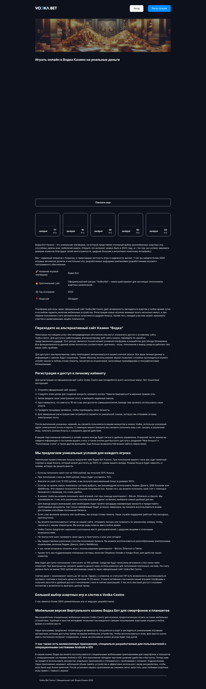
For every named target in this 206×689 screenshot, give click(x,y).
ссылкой (57, 341)
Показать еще (103, 202)
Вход (136, 8)
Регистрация (159, 8)
